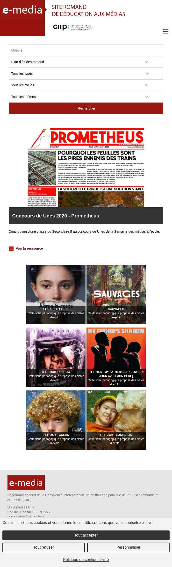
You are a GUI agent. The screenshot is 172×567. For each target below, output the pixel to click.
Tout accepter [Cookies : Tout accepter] (86, 535)
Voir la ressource (26, 248)
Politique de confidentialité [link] (86, 560)
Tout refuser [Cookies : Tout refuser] (43, 547)
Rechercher (86, 108)
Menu (165, 31)
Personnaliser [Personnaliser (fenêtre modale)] (128, 547)
